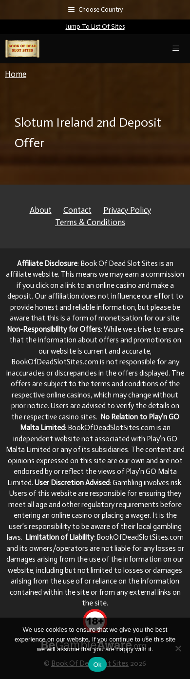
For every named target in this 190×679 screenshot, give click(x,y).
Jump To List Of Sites (95, 26)
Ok (97, 664)
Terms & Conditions (90, 222)
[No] (178, 648)
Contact (77, 210)
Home (15, 74)
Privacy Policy (127, 210)
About (41, 210)
